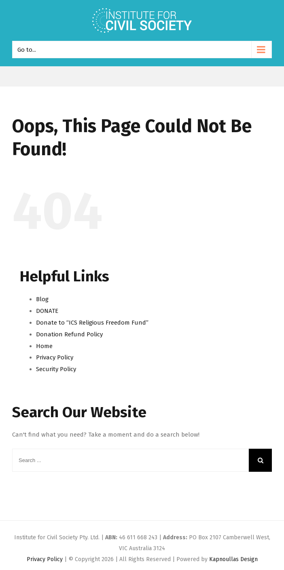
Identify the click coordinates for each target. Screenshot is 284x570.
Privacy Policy (54, 357)
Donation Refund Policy (69, 334)
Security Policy (56, 369)
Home (44, 346)
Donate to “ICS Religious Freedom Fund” (92, 322)
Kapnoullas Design (233, 559)
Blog (42, 299)
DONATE (47, 311)
